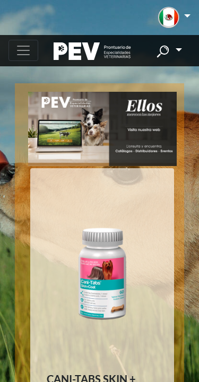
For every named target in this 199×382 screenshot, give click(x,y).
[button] (174, 17)
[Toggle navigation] (23, 50)
